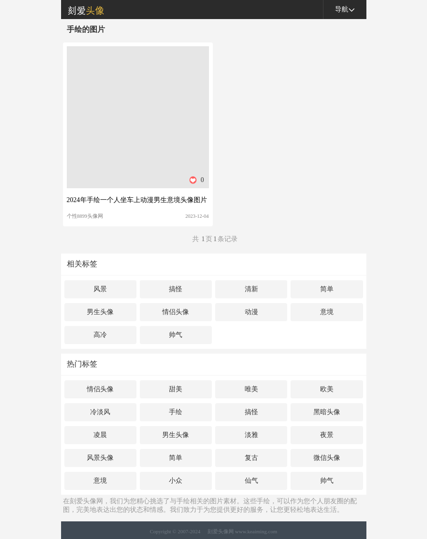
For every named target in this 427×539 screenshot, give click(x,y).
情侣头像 (175, 311)
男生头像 (100, 311)
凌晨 (100, 434)
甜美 (175, 389)
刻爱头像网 (82, 9)
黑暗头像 (326, 412)
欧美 (326, 389)
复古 (251, 457)
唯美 (251, 389)
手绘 (175, 412)
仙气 (251, 480)
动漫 (251, 311)
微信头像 (326, 457)
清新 (251, 289)
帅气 (175, 334)
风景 (100, 289)
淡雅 (251, 434)
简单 (326, 289)
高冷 (100, 334)
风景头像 (100, 457)
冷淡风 (100, 412)
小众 (175, 480)
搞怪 (175, 289)
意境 (326, 311)
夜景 (326, 434)
